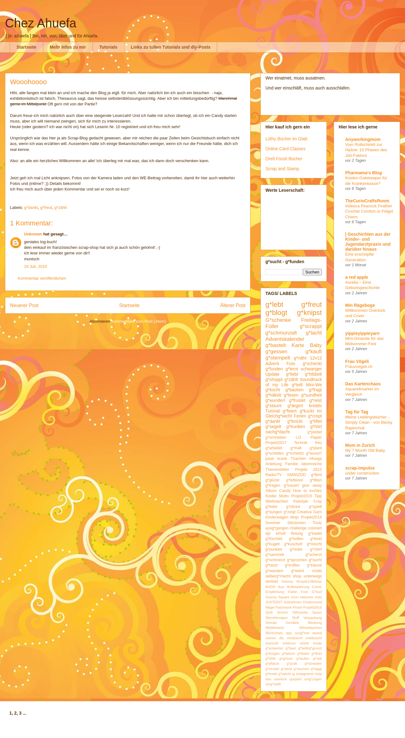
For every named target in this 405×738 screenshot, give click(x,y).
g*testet (271, 674)
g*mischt (314, 544)
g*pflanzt (272, 663)
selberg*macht (278, 576)
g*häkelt (273, 395)
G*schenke (278, 320)
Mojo (294, 517)
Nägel (269, 607)
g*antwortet (274, 648)
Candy (284, 491)
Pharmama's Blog (363, 172)
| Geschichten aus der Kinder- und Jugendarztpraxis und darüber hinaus (368, 242)
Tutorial (272, 410)
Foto (291, 363)
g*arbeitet (273, 448)
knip (319, 674)
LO (298, 437)
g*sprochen (297, 560)
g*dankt (31, 207)
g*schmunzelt (281, 333)
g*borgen (272, 653)
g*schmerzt (275, 560)
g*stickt (286, 669)
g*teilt (297, 384)
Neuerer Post (24, 305)
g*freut (46, 207)
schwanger (311, 368)
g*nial (317, 658)
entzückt (272, 643)
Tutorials (108, 47)
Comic (317, 587)
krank (282, 458)
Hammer (306, 597)
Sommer (272, 523)
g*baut (291, 648)
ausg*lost (302, 633)
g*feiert (290, 410)
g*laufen (302, 658)
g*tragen (272, 485)
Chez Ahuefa (40, 23)
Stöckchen (296, 523)
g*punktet (273, 549)
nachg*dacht (277, 431)
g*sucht (315, 560)
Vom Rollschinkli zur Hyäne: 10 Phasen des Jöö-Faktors (366, 150)
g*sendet (272, 669)
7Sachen (298, 458)
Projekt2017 (275, 443)
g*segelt (273, 426)
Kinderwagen (276, 517)
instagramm (305, 674)
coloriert (315, 528)
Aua (281, 587)
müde (317, 571)
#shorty (287, 581)
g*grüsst (285, 658)
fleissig (297, 533)
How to (300, 491)
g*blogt (276, 312)
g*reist (315, 400)
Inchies (315, 491)
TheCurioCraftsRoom (367, 200)
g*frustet (297, 400)
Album (271, 491)
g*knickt (295, 421)
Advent (272, 363)
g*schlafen (274, 453)
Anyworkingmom (363, 139)
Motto (284, 496)
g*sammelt (274, 554)
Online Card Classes (285, 148)
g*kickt (316, 539)
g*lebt (274, 304)
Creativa (304, 512)
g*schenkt (312, 363)
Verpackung (312, 618)
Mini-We (314, 384)
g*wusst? (314, 453)
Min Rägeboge (360, 305)
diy (281, 638)
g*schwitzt (295, 453)
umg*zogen (313, 679)
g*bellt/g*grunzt (310, 648)
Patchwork (283, 607)
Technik (300, 443)
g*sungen (273, 512)
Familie (291, 464)
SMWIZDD (296, 475)
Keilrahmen (293, 602)
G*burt (317, 592)
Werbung (315, 623)
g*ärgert (295, 405)
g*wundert (275, 400)
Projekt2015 (301, 496)
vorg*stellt (273, 684)
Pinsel (297, 607)
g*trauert (291, 485)
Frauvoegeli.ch (358, 366)
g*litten (316, 480)
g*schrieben (275, 437)
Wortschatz (274, 633)
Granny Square (277, 597)
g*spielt (315, 506)
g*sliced (293, 506)
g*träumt (314, 565)
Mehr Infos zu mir (68, 47)
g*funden (274, 368)
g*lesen (291, 395)
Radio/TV (273, 475)
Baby (316, 345)
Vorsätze (292, 623)
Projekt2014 (311, 517)
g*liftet (316, 421)
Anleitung (273, 464)
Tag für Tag (356, 411)
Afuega (315, 458)
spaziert (295, 679)
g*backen (294, 389)
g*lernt (291, 368)
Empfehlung (274, 592)
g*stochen (301, 669)
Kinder (271, 496)
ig (293, 674)
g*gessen (276, 352)
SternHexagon (276, 618)
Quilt (269, 612)
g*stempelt (277, 358)
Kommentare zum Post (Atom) (139, 321)
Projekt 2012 (308, 469)
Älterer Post (232, 305)
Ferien (300, 415)
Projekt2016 (312, 607)
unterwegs (313, 576)
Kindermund (312, 602)
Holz (318, 597)
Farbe (292, 592)
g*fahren (288, 653)
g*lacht (314, 333)
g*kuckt (307, 410)
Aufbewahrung (298, 587)
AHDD (270, 587)
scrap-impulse (360, 467)
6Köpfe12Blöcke (309, 581)
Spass (317, 612)
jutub (269, 458)
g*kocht (272, 389)
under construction (362, 473)
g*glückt (272, 480)
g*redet (296, 549)
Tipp (318, 496)
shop (297, 576)
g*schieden (313, 663)
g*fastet (303, 653)
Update (272, 374)
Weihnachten (276, 501)
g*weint (297, 571)
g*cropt (315, 415)
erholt (281, 533)
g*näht (300, 357)
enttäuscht (314, 638)
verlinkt (271, 581)
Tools (317, 523)
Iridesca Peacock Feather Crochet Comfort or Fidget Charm (369, 211)
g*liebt (292, 374)
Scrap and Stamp (282, 168)
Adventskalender (284, 339)
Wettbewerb (274, 627)
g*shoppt (274, 379)
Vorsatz (271, 623)
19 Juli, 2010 (35, 266)
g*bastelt (275, 345)
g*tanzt (271, 565)
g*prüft (292, 663)
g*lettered (294, 480)
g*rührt (316, 549)
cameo (270, 638)
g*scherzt (314, 554)
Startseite (26, 47)
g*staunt (273, 405)
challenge (298, 528)
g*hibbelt (313, 374)
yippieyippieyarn (362, 333)
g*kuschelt (293, 544)
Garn (317, 512)
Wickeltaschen (310, 627)
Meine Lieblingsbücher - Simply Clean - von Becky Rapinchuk (369, 422)
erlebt (304, 643)
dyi (267, 533)
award (317, 633)
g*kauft (314, 352)
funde (317, 643)
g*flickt (317, 653)
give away (312, 485)
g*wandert (274, 571)
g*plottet (314, 432)
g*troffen (292, 565)
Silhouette (300, 612)
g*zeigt (290, 512)
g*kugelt (272, 544)
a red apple (356, 277)
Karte (298, 345)
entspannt (294, 638)
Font (304, 592)
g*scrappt (311, 326)
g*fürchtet (273, 539)
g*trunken (295, 426)
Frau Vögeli (357, 361)
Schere (282, 612)
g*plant (316, 448)
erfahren (289, 643)
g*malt (296, 448)
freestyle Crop (307, 501)
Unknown (33, 234)
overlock (280, 679)
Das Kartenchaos (363, 383)
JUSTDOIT (274, 602)
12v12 (316, 357)
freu (318, 443)
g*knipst (309, 312)
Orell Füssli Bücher (283, 158)
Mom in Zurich (360, 445)
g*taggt (316, 669)
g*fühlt (270, 658)
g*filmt (316, 475)
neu (268, 679)
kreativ (315, 405)
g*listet (271, 506)
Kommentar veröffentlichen (42, 278)
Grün (295, 597)
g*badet (315, 533)
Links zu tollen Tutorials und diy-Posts (171, 47)
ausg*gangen (276, 528)
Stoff (295, 618)
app (289, 633)
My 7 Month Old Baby (365, 450)
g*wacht (285, 674)
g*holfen (296, 539)
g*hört (316, 426)
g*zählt (60, 207)
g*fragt (315, 389)
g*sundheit (311, 395)
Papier (316, 437)
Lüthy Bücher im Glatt (286, 138)
